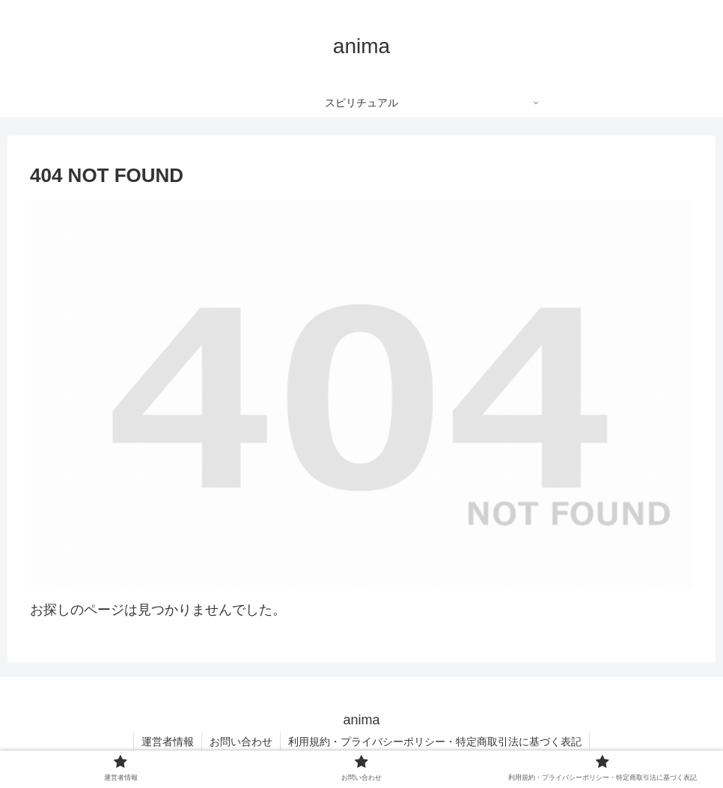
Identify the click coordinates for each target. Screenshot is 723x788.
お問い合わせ (241, 742)
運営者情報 (167, 742)
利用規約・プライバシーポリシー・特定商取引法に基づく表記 (435, 742)
